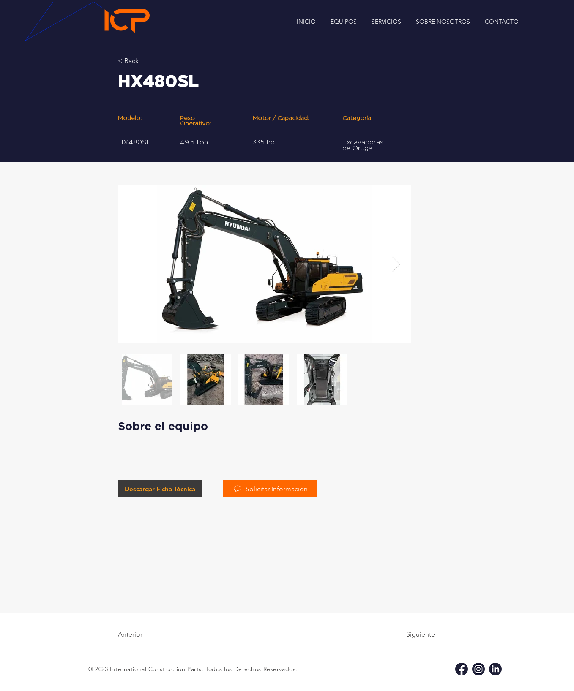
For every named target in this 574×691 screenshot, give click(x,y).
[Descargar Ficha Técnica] (160, 488)
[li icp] (495, 669)
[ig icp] (478, 669)
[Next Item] (396, 264)
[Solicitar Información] (270, 488)
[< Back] (145, 60)
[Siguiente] (414, 634)
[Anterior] (145, 634)
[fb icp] (461, 669)
